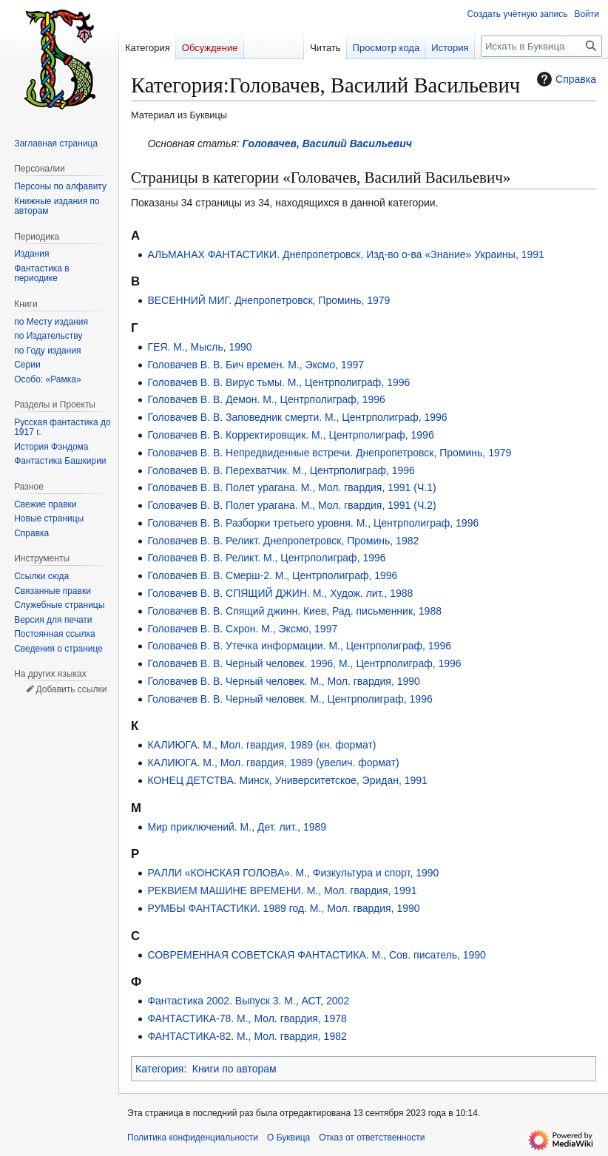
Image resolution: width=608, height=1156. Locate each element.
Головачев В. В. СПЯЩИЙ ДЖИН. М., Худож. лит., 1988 (280, 593)
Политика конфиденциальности (192, 1137)
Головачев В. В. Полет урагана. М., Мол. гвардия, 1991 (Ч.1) (291, 487)
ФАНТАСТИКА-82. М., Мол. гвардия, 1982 (246, 1036)
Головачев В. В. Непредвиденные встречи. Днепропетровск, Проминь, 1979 (329, 453)
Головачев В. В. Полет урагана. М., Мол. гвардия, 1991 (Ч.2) (291, 505)
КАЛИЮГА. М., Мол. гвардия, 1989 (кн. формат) (261, 745)
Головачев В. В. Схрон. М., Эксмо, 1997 (242, 629)
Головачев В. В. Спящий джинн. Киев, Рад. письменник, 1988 (294, 611)
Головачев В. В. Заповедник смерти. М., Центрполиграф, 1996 (297, 417)
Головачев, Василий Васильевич (327, 143)
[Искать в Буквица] (541, 46)
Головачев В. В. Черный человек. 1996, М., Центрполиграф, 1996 (304, 663)
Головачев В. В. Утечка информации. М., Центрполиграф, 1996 (299, 646)
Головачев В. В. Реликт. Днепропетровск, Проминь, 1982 (283, 541)
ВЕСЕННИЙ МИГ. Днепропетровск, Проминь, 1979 (268, 300)
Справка (564, 79)
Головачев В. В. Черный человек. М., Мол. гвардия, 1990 (283, 681)
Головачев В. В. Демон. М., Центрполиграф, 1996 (266, 399)
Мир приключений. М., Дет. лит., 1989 (236, 827)
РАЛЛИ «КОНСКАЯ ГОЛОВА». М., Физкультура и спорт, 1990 (293, 873)
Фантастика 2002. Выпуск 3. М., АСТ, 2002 (248, 1001)
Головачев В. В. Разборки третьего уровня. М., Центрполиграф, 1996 (313, 523)
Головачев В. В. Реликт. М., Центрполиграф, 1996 (266, 558)
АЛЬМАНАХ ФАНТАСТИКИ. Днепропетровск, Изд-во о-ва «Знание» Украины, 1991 (345, 254)
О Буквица (288, 1137)
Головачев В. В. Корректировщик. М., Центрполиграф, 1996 (290, 435)
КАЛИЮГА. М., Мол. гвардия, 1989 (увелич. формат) (273, 762)
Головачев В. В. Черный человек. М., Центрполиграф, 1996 (289, 699)
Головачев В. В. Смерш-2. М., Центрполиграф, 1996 (272, 575)
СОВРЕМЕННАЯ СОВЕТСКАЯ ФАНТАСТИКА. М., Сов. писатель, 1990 (316, 955)
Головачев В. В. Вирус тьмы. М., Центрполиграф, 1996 (278, 382)
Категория (159, 1069)
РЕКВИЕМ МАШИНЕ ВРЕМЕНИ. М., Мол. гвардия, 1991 (281, 890)
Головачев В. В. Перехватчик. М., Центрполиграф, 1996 (281, 470)
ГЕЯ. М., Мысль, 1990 (199, 347)
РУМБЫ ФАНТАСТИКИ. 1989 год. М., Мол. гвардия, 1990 (283, 908)
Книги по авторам (234, 1069)
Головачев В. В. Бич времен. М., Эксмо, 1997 (255, 365)
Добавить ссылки (71, 689)
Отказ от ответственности (372, 1137)
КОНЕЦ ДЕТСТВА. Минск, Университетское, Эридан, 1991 (287, 780)
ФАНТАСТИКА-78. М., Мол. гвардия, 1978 (246, 1018)
